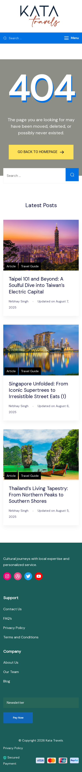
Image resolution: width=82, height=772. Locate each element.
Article (11, 266)
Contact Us (12, 609)
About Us (10, 662)
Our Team (11, 672)
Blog (6, 681)
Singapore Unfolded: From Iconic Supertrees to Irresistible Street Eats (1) (38, 390)
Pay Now (18, 717)
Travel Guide (30, 266)
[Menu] (66, 38)
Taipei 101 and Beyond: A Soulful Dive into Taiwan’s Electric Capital (37, 285)
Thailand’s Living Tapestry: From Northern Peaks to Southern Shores (38, 494)
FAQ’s (7, 618)
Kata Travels (54, 740)
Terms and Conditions (20, 637)
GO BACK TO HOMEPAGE (38, 152)
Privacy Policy (14, 627)
